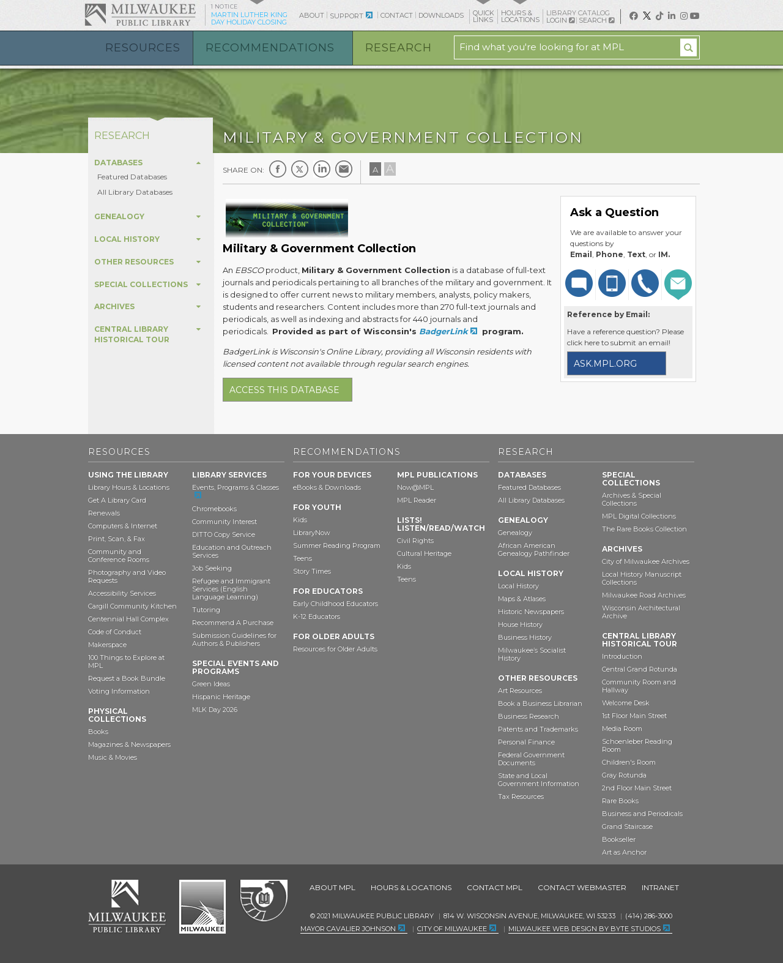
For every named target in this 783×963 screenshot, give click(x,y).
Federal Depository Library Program (263, 901)
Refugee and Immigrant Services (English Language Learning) (231, 589)
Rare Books (620, 800)
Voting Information (119, 691)
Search (596, 20)
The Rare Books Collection (644, 529)
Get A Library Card (117, 500)
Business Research (528, 716)
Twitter (299, 169)
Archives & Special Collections (631, 499)
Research (398, 47)
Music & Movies (112, 757)
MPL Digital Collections (639, 516)
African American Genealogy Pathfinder (534, 549)
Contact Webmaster (582, 887)
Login (560, 20)
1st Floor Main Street (634, 715)
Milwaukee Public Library (140, 14)
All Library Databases (135, 192)
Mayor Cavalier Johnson (348, 928)
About (311, 15)
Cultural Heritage (424, 553)
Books (98, 731)
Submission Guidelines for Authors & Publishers (234, 639)
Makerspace (107, 644)
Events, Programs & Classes (235, 487)
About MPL (332, 887)
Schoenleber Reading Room (637, 745)
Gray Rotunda (624, 775)
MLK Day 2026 (214, 709)
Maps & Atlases (522, 598)
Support (346, 16)
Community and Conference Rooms (118, 555)
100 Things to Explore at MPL (126, 661)
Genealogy (515, 532)
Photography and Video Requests (127, 576)
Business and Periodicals (642, 813)
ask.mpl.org (605, 363)
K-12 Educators (316, 616)
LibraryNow (311, 532)
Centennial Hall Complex (128, 619)
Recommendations (270, 47)
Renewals (104, 513)
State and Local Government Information (538, 779)
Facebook (277, 169)
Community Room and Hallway (639, 686)
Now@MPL (415, 487)
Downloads (441, 15)
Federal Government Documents (531, 759)
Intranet (660, 887)
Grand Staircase (627, 826)
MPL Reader (416, 500)
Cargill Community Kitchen (132, 606)
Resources (142, 47)
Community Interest (224, 521)
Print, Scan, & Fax (116, 538)
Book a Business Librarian (540, 703)
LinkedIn (321, 169)
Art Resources (520, 690)
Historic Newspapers (531, 611)
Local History (518, 586)
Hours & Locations (411, 887)
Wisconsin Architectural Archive (641, 612)
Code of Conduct (114, 632)
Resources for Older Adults (335, 649)
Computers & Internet (122, 526)
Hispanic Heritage (221, 696)
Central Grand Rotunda (639, 669)
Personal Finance (526, 742)
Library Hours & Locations (128, 487)
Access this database (284, 389)
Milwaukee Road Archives (644, 595)
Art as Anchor (624, 852)
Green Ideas (211, 684)
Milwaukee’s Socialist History (532, 654)
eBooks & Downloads (327, 487)
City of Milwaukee (202, 907)
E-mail (343, 169)
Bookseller (619, 839)
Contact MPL (494, 887)
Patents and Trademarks (538, 729)
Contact (396, 15)
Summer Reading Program (336, 545)
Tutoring (206, 609)
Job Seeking (212, 568)
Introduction (622, 656)
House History (520, 624)
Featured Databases (132, 176)
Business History (525, 637)
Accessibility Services (122, 593)
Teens (302, 558)
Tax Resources (521, 796)
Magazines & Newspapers (129, 744)
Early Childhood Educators (335, 603)
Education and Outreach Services (232, 551)
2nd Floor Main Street (637, 788)
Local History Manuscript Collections (641, 578)
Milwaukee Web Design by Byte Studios (584, 928)
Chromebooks (214, 508)
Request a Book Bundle (126, 678)
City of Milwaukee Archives (645, 561)
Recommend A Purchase (232, 622)
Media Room (622, 728)
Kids (300, 519)
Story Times (312, 571)
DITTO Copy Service (223, 534)
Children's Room (629, 762)
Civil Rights (415, 540)
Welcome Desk (626, 703)
